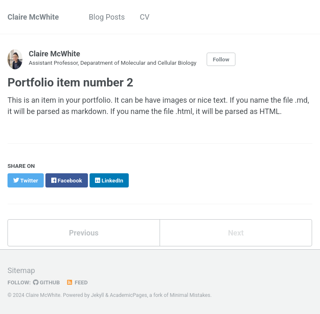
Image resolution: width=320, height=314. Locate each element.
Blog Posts (107, 17)
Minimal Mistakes (190, 295)
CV (145, 17)
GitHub (46, 282)
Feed (77, 282)
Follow (221, 59)
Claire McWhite (33, 17)
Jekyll (97, 295)
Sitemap (21, 270)
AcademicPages (128, 295)
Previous (84, 232)
